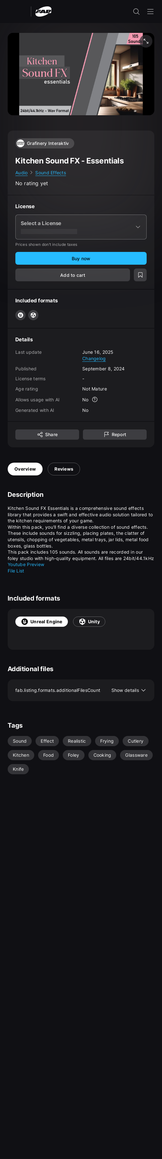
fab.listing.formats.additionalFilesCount (81, 690)
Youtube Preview (26, 564)
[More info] (95, 399)
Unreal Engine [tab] (41, 621)
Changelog (94, 358)
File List (16, 570)
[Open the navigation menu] (150, 11)
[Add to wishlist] (140, 275)
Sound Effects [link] (50, 172)
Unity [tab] (89, 621)
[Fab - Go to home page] (43, 11)
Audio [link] (21, 172)
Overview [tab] (25, 469)
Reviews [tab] (63, 469)
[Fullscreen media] (146, 41)
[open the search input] (136, 11)
